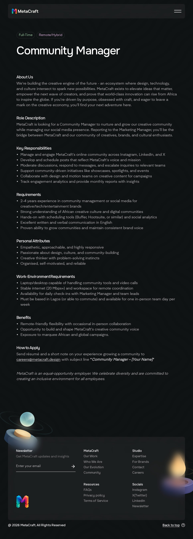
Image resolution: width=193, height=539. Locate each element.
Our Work (91, 456)
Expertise (139, 456)
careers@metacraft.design (38, 359)
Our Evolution (94, 467)
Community (92, 472)
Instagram (139, 490)
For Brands (140, 462)
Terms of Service (96, 501)
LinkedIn (138, 501)
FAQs (87, 490)
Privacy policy (94, 495)
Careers (138, 472)
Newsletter (140, 506)
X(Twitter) (139, 495)
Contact (138, 467)
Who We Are (93, 462)
